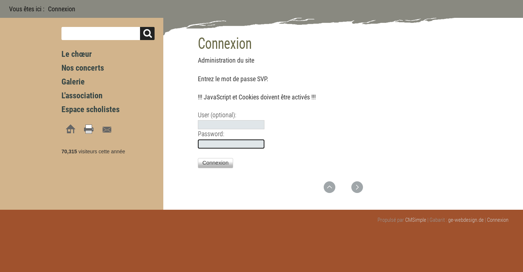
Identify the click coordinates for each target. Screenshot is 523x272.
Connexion (497, 220)
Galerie (73, 81)
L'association (82, 95)
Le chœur (76, 54)
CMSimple (415, 220)
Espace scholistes (90, 109)
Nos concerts (82, 67)
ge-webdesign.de (466, 220)
